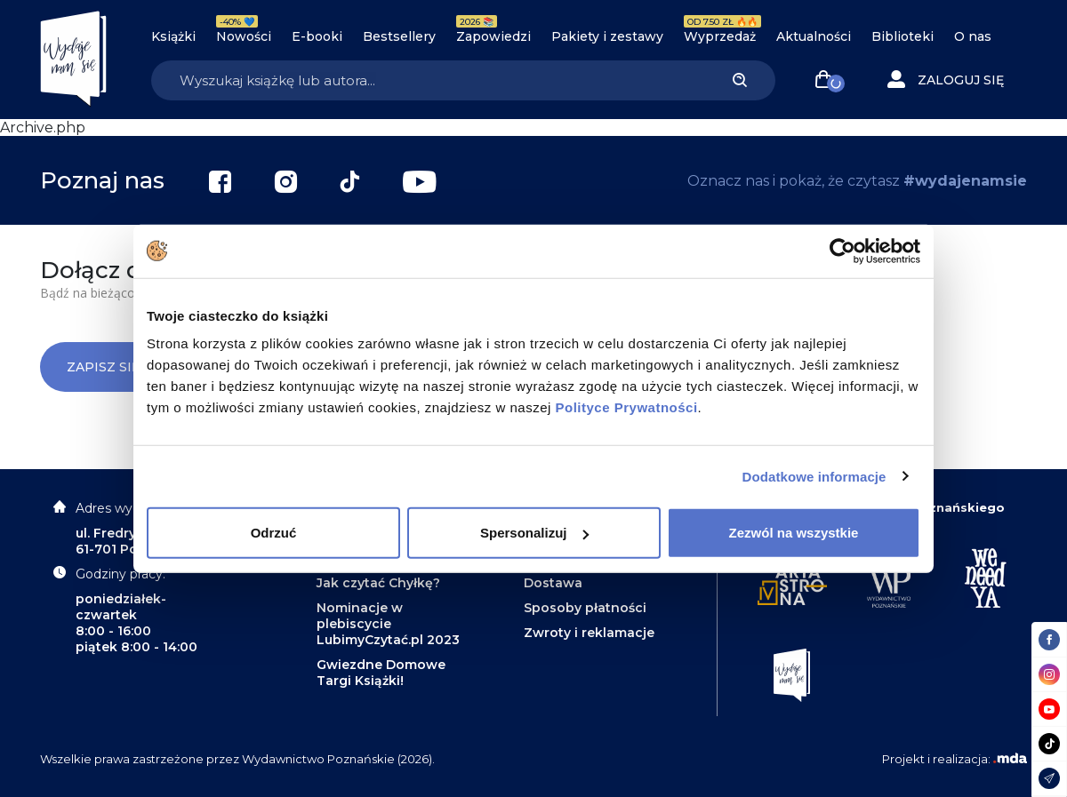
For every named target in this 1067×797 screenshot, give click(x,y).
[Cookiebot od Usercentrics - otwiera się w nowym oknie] (842, 250)
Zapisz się (116, 367)
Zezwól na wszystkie (794, 532)
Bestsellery (399, 36)
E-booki (317, 36)
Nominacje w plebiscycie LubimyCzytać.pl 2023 (388, 624)
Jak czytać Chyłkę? (378, 583)
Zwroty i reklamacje (589, 633)
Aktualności (813, 36)
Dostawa (553, 583)
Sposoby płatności (585, 608)
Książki (173, 36)
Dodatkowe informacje (814, 475)
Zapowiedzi (493, 36)
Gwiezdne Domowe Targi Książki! (381, 673)
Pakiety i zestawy (607, 36)
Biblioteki (902, 36)
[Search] (427, 80)
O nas (972, 36)
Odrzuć (274, 532)
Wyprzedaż (720, 36)
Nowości (243, 36)
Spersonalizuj (534, 532)
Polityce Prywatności (627, 407)
